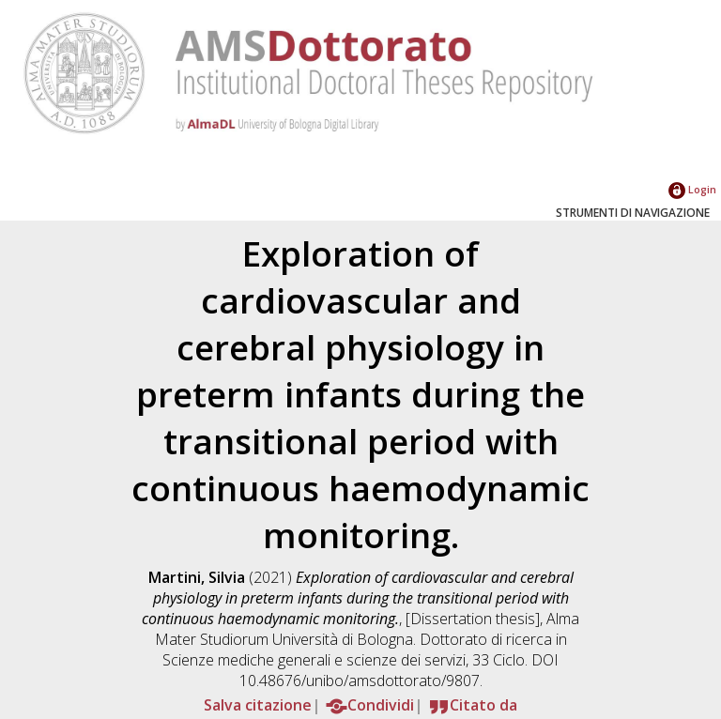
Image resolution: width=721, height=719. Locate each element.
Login (692, 189)
